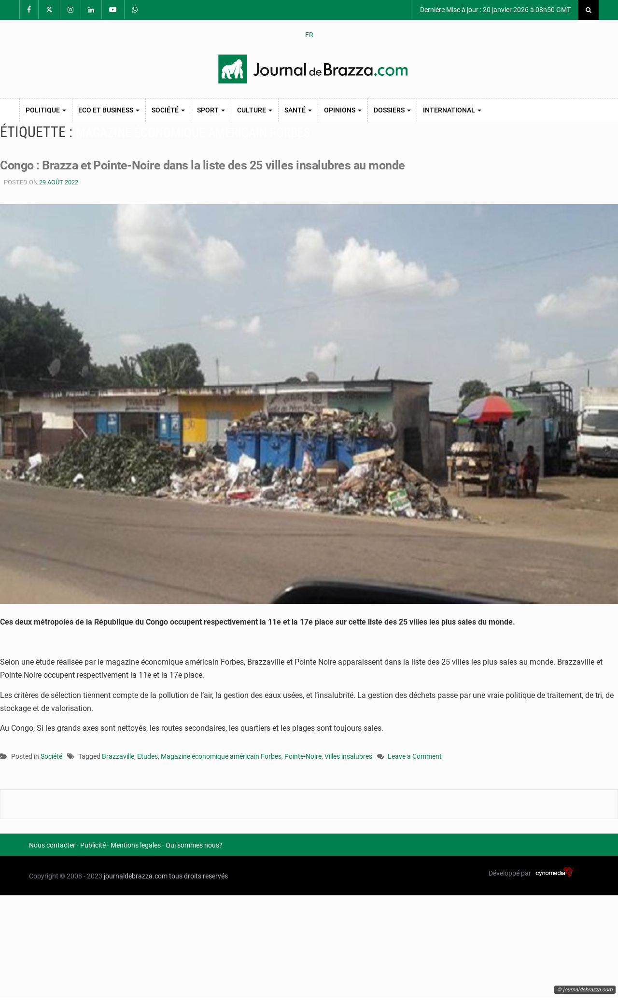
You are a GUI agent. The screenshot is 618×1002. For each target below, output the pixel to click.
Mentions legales (136, 845)
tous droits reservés (198, 876)
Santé (298, 110)
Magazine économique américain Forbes (221, 756)
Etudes (147, 756)
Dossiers (392, 110)
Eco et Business (109, 110)
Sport (211, 110)
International (452, 110)
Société (168, 110)
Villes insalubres (348, 756)
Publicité (93, 845)
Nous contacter (52, 845)
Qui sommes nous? (194, 845)
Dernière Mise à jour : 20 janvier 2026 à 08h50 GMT (495, 10)
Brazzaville (118, 756)
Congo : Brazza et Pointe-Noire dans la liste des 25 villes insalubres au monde (202, 165)
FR (309, 35)
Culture (254, 110)
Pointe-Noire (303, 756)
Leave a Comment (415, 757)
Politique (46, 110)
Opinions (343, 110)
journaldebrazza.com (136, 876)
